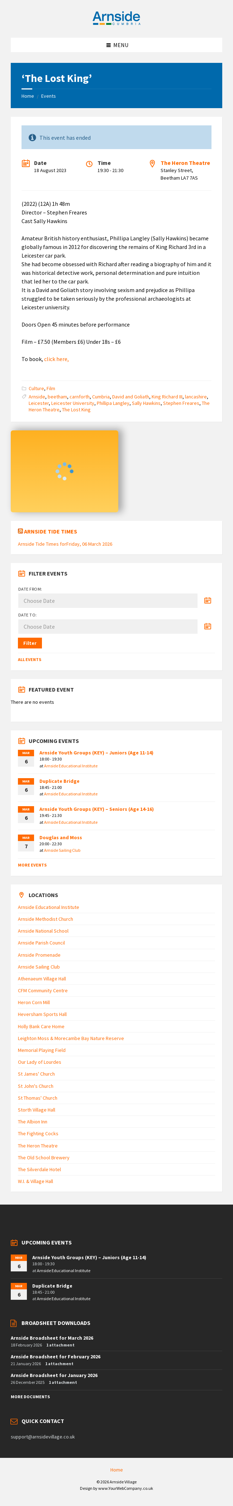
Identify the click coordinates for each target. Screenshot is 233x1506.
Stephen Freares (181, 403)
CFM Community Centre (43, 990)
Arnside (37, 396)
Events (48, 96)
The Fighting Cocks (38, 1133)
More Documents (30, 1396)
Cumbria (101, 396)
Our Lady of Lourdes (39, 1062)
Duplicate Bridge (59, 781)
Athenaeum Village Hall (42, 978)
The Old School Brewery (44, 1157)
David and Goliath (130, 396)
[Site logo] (116, 23)
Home (28, 96)
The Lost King (76, 409)
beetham (57, 396)
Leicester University (72, 403)
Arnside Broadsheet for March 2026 (52, 1338)
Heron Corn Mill (34, 1002)
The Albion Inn (32, 1121)
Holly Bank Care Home (41, 1026)
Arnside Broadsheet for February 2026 (55, 1356)
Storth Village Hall (36, 1110)
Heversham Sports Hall (42, 1014)
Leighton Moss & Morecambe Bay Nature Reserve (71, 1038)
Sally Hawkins (146, 403)
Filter (30, 643)
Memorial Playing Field (42, 1050)
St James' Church (36, 1074)
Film (51, 388)
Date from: (30, 589)
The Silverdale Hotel (39, 1169)
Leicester (39, 403)
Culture (36, 388)
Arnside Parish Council (41, 942)
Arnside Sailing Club (62, 850)
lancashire (196, 396)
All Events (29, 659)
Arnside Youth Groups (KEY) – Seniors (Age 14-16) (96, 809)
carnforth (80, 396)
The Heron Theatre (185, 162)
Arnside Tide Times (50, 531)
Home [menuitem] (116, 1469)
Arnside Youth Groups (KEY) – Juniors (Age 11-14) (96, 752)
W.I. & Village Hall (35, 1181)
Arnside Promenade (39, 955)
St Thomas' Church (37, 1098)
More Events (32, 865)
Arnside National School (43, 931)
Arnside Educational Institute (71, 765)
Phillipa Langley (113, 403)
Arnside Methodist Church (45, 919)
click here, (56, 358)
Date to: (27, 615)
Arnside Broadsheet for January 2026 (54, 1375)
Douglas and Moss (60, 837)
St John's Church (35, 1086)
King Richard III (167, 396)
